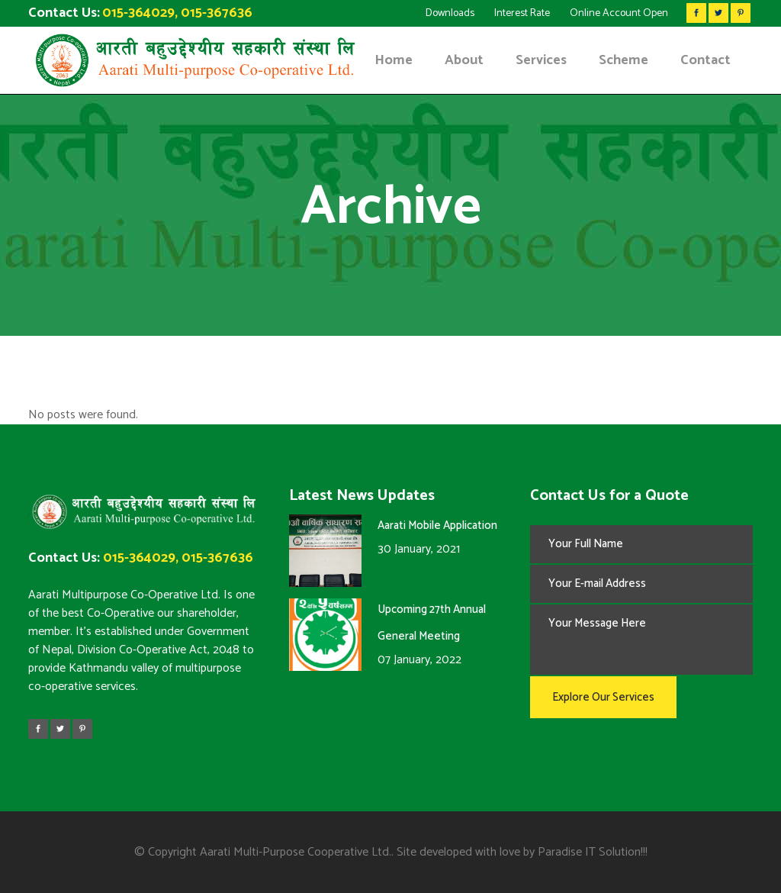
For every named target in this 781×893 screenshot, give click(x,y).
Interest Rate (522, 13)
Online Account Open (619, 13)
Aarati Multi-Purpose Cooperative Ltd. (295, 852)
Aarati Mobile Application (437, 525)
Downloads (450, 13)
